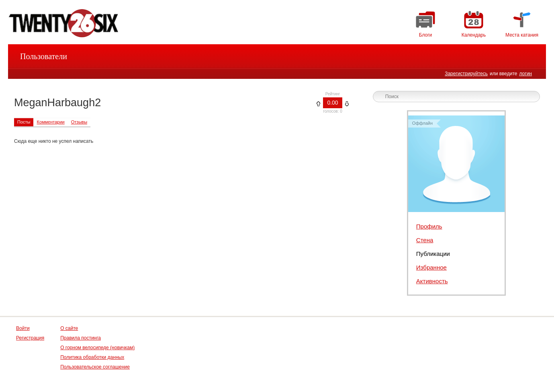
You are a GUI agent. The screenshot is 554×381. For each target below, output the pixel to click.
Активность (432, 281)
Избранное (431, 267)
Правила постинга (80, 338)
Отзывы (79, 121)
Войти (23, 328)
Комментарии (50, 121)
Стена (424, 240)
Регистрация (30, 338)
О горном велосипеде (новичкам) (97, 347)
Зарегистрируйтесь (466, 73)
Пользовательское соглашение (95, 367)
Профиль (429, 226)
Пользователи (43, 56)
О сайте (69, 328)
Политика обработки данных (92, 357)
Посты (23, 121)
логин (525, 73)
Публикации (433, 253)
